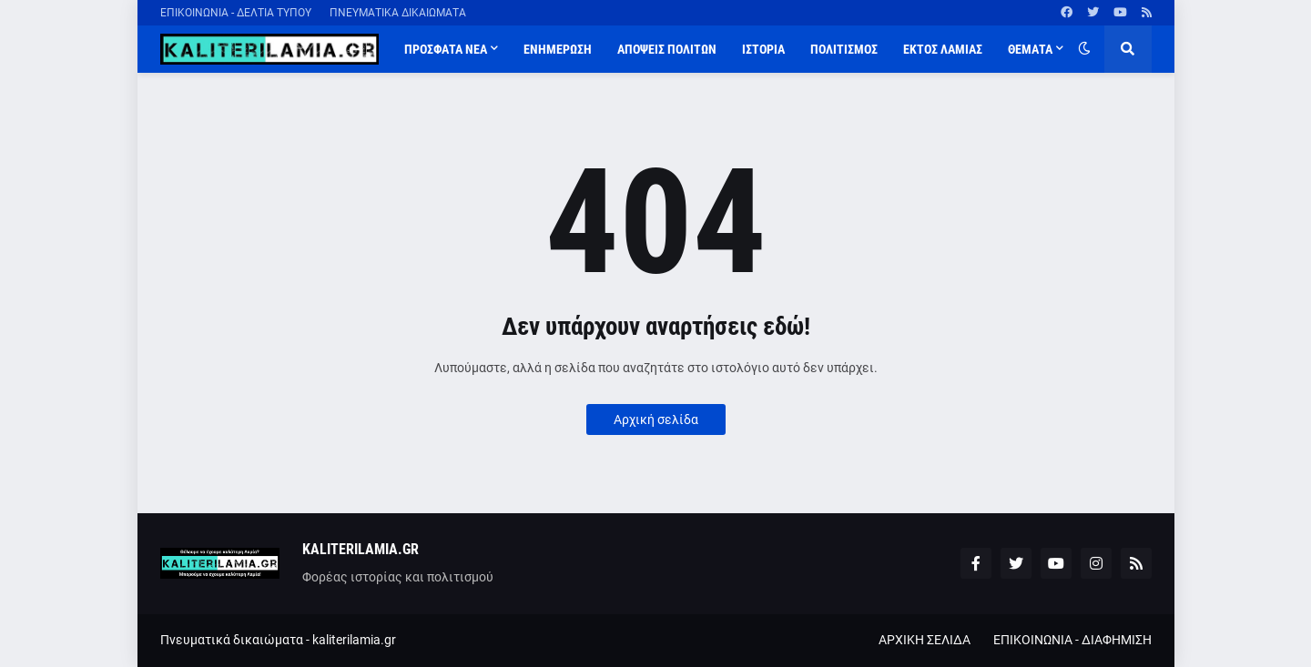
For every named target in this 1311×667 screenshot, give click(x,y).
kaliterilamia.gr (354, 639)
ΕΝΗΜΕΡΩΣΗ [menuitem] (557, 49)
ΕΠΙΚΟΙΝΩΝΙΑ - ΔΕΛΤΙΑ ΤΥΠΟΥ (235, 12)
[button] (1084, 49)
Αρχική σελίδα (656, 419)
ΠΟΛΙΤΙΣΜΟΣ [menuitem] (844, 49)
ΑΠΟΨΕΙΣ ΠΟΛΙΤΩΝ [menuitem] (666, 49)
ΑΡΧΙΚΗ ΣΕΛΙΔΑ (925, 639)
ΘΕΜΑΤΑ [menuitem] (1030, 49)
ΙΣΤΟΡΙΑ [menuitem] (763, 49)
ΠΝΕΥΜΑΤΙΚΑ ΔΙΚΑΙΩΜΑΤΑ (398, 12)
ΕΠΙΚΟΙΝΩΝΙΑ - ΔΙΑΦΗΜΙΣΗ (1072, 639)
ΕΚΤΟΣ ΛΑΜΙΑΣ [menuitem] (942, 49)
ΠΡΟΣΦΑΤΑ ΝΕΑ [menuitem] (445, 49)
